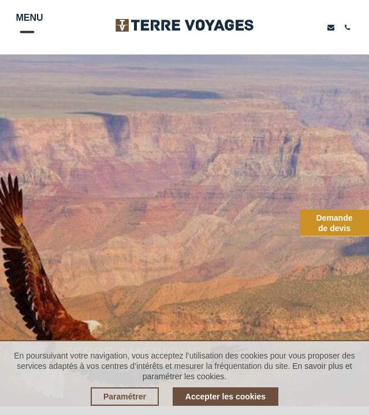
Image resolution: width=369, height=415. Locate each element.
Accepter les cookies (225, 396)
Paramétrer (124, 396)
